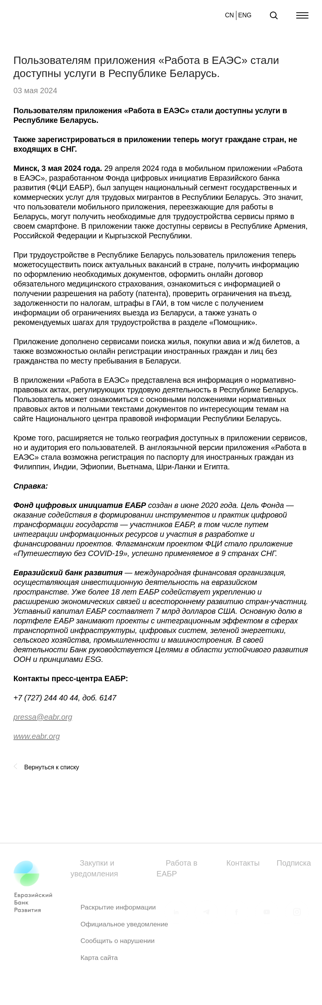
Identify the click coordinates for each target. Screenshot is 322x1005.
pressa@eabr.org (42, 717)
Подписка (293, 863)
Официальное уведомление (124, 926)
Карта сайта (99, 960)
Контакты (243, 863)
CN (229, 15)
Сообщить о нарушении (118, 943)
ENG (245, 15)
